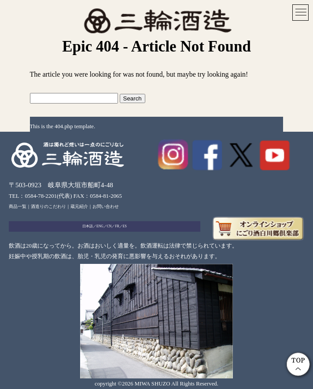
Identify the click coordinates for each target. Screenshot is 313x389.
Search (132, 98)
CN (109, 226)
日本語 (87, 226)
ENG (99, 226)
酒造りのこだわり (48, 206)
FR (117, 226)
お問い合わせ (105, 206)
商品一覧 (17, 206)
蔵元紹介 (79, 206)
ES (125, 226)
